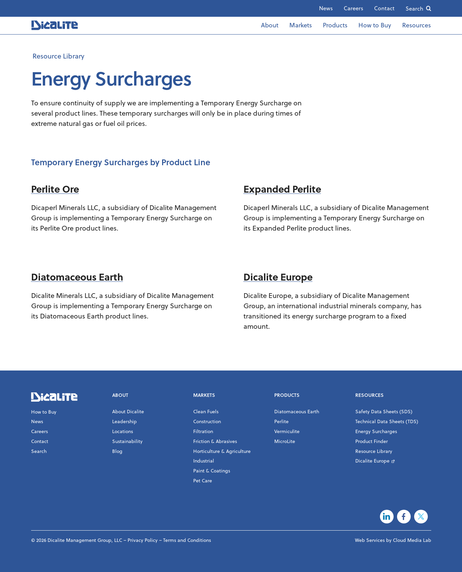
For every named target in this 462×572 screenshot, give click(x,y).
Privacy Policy (143, 540)
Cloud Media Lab (412, 540)
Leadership (124, 421)
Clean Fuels (206, 411)
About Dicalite (128, 411)
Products (335, 25)
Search (414, 8)
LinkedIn (387, 516)
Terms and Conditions (187, 540)
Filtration (203, 431)
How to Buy (374, 25)
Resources (416, 25)
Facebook (404, 516)
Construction (207, 421)
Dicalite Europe (372, 460)
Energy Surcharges (376, 431)
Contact (384, 8)
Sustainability (127, 441)
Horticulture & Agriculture (222, 451)
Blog (117, 451)
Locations (122, 431)
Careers (353, 8)
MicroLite (284, 441)
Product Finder (371, 441)
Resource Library (58, 56)
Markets (300, 25)
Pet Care (202, 480)
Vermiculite (287, 431)
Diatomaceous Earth (296, 411)
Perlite (281, 421)
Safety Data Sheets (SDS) (383, 411)
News (326, 8)
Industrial (203, 460)
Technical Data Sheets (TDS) (386, 421)
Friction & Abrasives (215, 441)
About (269, 25)
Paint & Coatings (211, 470)
